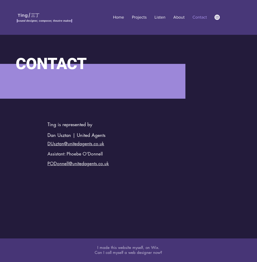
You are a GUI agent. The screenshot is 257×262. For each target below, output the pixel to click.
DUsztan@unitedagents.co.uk (75, 144)
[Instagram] (217, 17)
